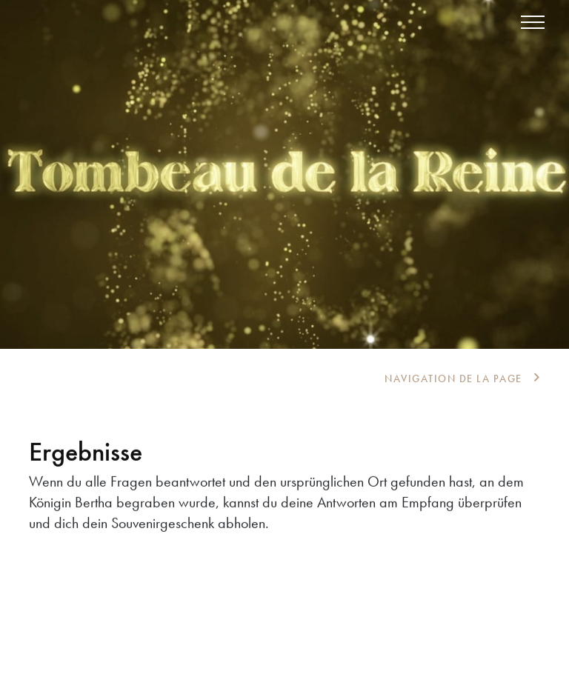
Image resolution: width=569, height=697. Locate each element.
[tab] (462, 378)
